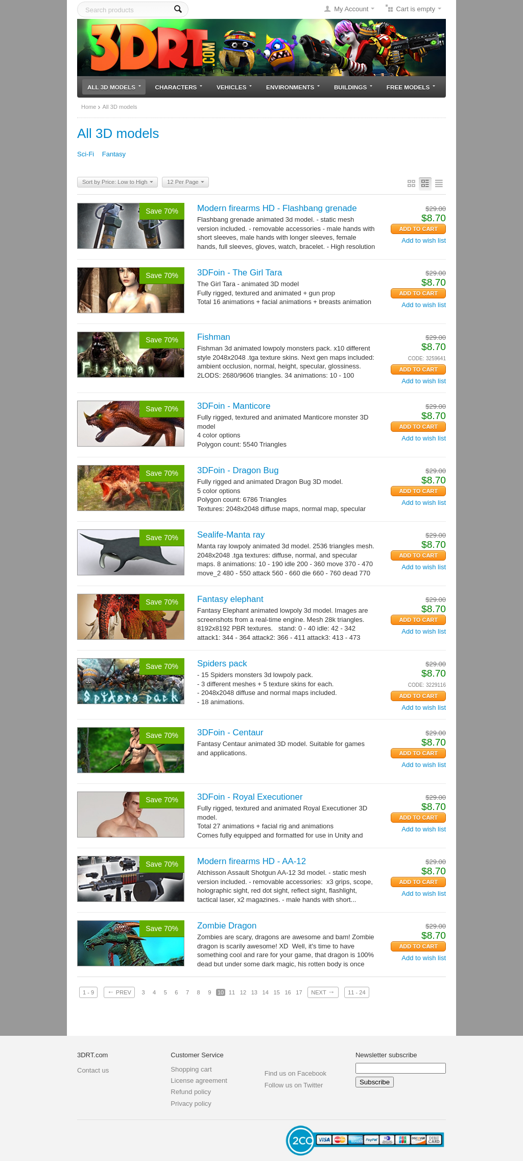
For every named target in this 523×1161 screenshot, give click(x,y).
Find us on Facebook (295, 1073)
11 (232, 992)
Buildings (353, 87)
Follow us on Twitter (294, 1085)
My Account (351, 9)
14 (266, 992)
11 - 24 (356, 992)
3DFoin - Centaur (230, 732)
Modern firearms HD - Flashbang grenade (277, 208)
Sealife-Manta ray (231, 535)
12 (243, 992)
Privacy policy (191, 1103)
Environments (293, 87)
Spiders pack (222, 663)
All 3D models (114, 87)
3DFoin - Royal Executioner (250, 797)
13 (254, 992)
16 (287, 992)
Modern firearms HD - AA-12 (251, 861)
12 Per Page (185, 182)
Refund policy (191, 1092)
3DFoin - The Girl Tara (239, 272)
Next (323, 992)
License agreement (199, 1080)
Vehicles (234, 87)
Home (88, 107)
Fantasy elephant (230, 599)
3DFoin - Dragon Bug (238, 470)
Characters (179, 87)
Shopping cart (191, 1069)
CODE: (416, 358)
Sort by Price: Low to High (117, 182)
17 (299, 992)
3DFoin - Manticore (234, 406)
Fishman (213, 337)
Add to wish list (423, 240)
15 (277, 992)
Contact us (93, 1070)
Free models (411, 87)
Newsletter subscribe (386, 1055)
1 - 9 (88, 992)
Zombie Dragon (226, 926)
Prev (119, 992)
